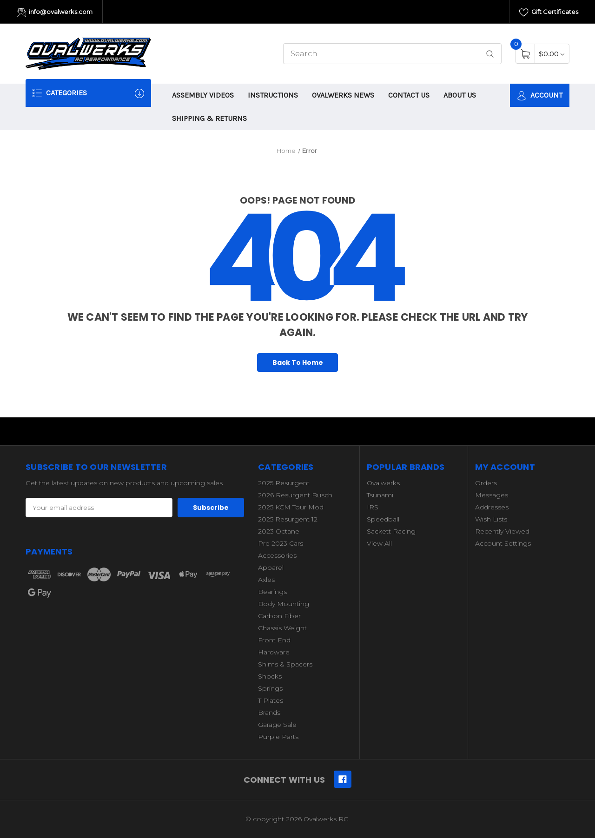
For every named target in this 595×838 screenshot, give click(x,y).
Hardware (274, 652)
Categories (88, 93)
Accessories (277, 555)
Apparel (271, 567)
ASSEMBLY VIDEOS (203, 95)
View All (379, 543)
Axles (266, 579)
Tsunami (380, 495)
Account (539, 95)
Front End (274, 640)
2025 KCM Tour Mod (291, 507)
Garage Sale (277, 724)
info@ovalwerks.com (55, 12)
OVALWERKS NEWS (343, 95)
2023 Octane (278, 531)
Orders (486, 483)
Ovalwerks (383, 483)
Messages (491, 495)
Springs (270, 688)
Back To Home (297, 362)
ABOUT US (459, 95)
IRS (372, 507)
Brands (269, 712)
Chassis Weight (282, 628)
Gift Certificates (548, 12)
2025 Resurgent (284, 483)
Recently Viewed (502, 531)
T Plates (270, 700)
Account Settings (503, 543)
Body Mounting (283, 604)
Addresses (492, 507)
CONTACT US (409, 95)
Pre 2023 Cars (280, 543)
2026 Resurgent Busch (295, 495)
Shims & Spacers (285, 664)
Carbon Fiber (279, 616)
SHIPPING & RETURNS (209, 118)
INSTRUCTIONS (273, 95)
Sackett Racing (391, 531)
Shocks (270, 676)
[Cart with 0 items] (551, 53)
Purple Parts (278, 736)
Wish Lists (491, 519)
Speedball (383, 519)
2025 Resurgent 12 (287, 519)
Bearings (272, 591)
